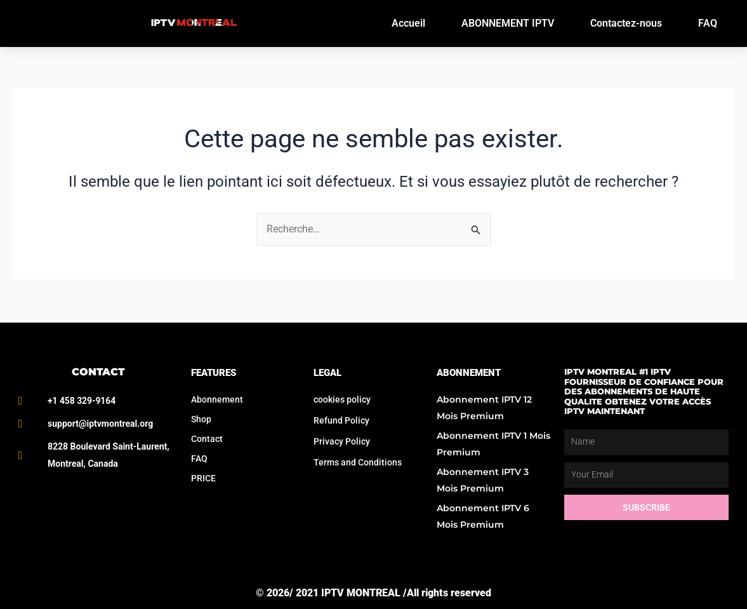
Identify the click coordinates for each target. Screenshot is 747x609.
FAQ (707, 23)
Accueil (408, 23)
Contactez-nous (626, 23)
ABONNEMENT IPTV (507, 23)
